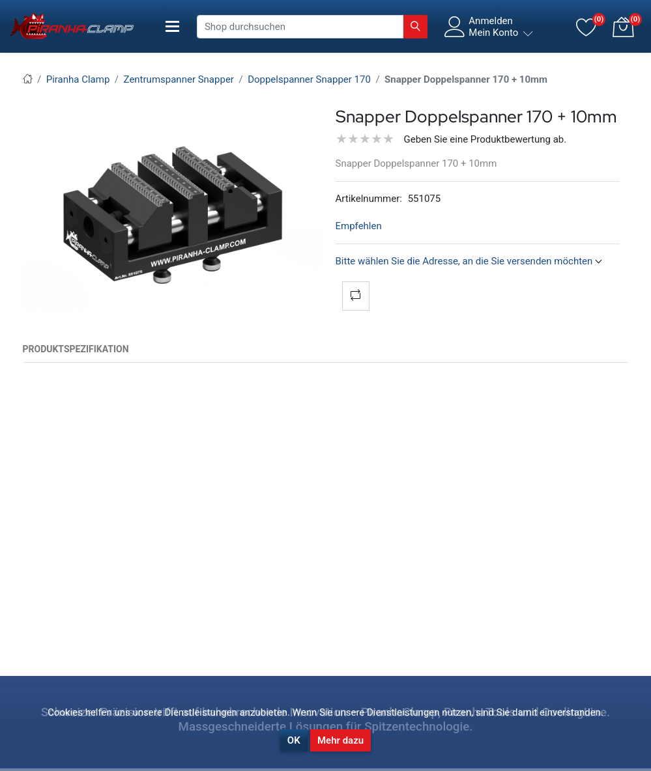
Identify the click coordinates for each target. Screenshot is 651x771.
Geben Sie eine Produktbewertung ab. (485, 139)
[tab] (76, 349)
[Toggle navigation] (173, 26)
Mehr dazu (340, 740)
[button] (623, 26)
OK (293, 740)
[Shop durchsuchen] (300, 26)
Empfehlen (359, 226)
